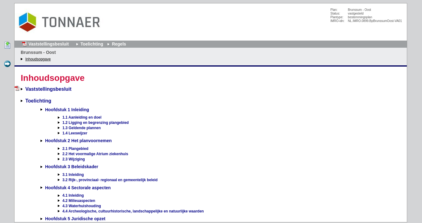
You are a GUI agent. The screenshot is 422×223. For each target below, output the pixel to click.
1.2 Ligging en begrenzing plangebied (95, 122)
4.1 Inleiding (73, 195)
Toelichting (92, 44)
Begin (7, 45)
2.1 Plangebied (75, 148)
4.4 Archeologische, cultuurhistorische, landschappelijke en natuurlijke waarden (133, 211)
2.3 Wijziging (73, 159)
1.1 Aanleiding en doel (81, 117)
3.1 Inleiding (73, 175)
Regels (119, 44)
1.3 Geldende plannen (81, 128)
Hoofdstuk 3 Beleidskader (71, 166)
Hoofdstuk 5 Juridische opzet (75, 218)
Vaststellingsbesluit (48, 44)
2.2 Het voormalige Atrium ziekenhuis (95, 154)
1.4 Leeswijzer (74, 133)
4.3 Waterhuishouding (81, 206)
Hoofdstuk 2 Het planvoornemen (78, 140)
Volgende (7, 64)
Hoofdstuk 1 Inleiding (67, 109)
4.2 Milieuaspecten (78, 201)
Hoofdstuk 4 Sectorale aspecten (78, 187)
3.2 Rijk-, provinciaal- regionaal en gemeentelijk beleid (110, 180)
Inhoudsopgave (38, 59)
